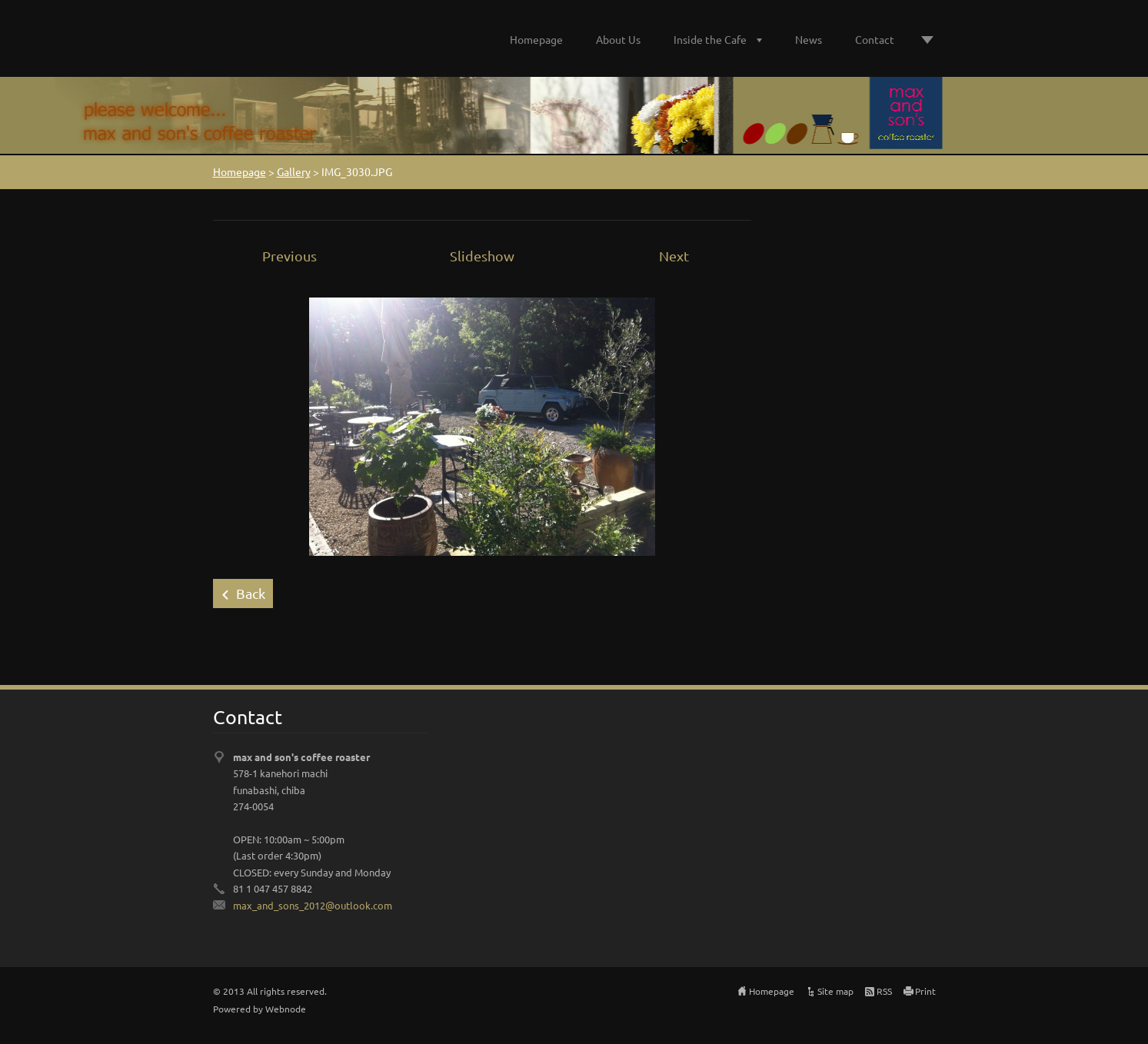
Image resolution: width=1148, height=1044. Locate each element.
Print (925, 991)
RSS (884, 991)
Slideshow (482, 256)
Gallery (294, 171)
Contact (874, 39)
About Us (618, 39)
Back (250, 593)
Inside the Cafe (710, 39)
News (808, 39)
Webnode (285, 1008)
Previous (289, 256)
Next (674, 256)
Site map (835, 991)
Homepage (536, 39)
